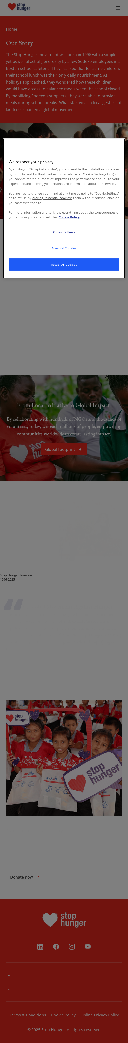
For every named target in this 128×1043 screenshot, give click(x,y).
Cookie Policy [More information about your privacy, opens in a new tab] (69, 217)
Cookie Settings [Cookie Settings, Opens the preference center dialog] (64, 232)
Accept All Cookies (64, 264)
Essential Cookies (64, 248)
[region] (64, 208)
